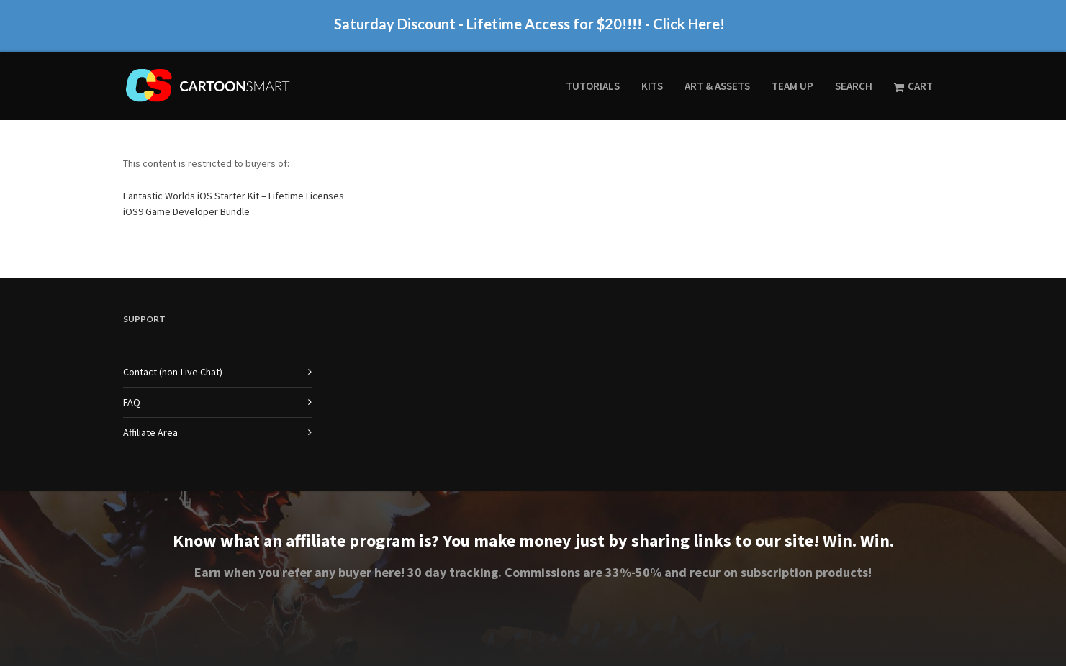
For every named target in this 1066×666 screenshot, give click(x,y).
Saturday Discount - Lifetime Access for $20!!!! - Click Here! (529, 29)
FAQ (131, 402)
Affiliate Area (150, 432)
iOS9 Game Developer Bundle (186, 211)
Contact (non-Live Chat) (172, 371)
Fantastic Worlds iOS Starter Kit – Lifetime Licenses (233, 195)
